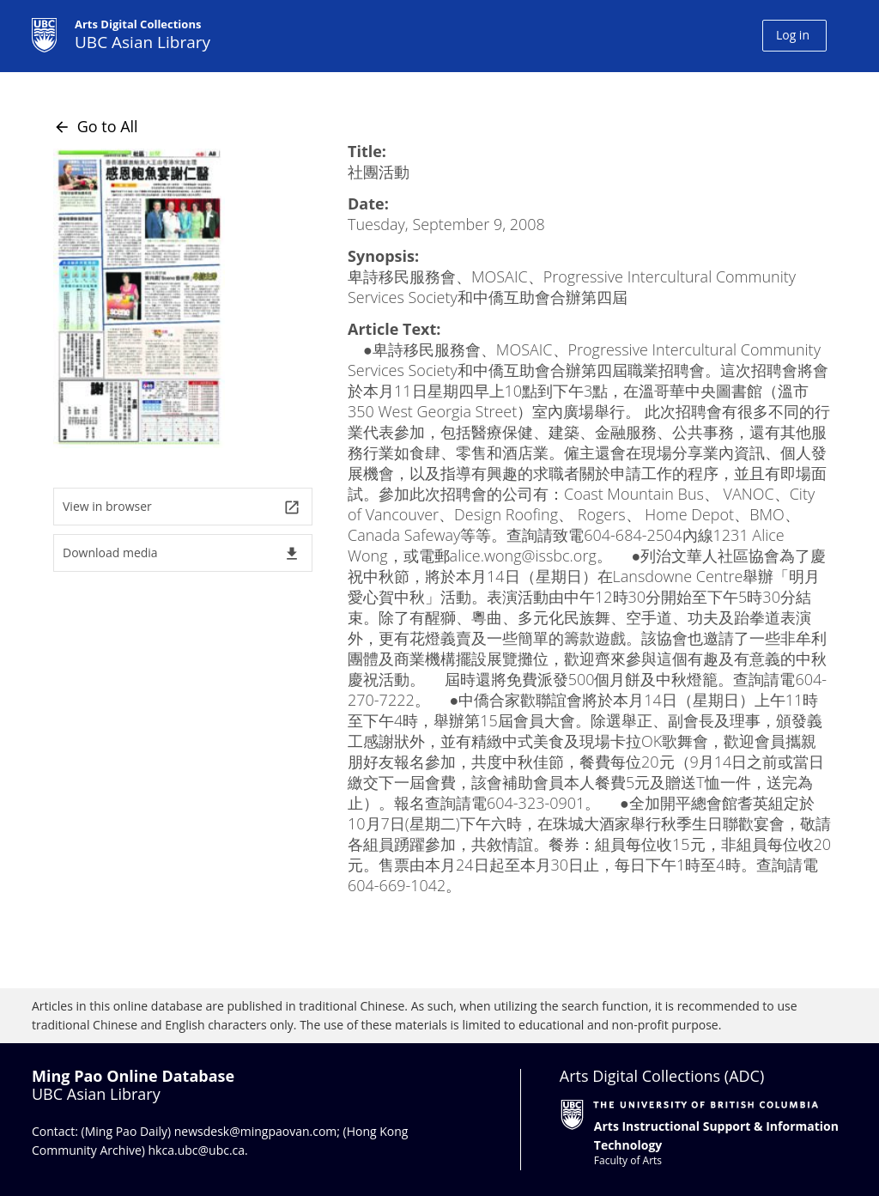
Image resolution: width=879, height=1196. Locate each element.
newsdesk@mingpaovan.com (255, 1131)
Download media (181, 553)
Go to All (95, 126)
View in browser (181, 507)
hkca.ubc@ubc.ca (197, 1150)
